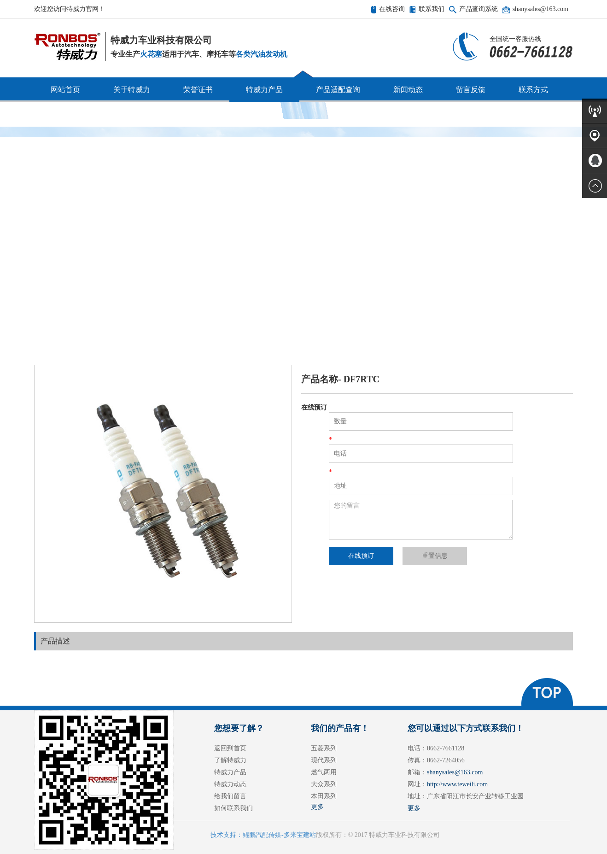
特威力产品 (264, 90)
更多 (317, 806)
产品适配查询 (338, 90)
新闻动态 (408, 90)
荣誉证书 (198, 90)
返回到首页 (230, 748)
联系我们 (431, 9)
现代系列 (324, 760)
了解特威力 (230, 760)
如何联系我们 (233, 808)
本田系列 (324, 796)
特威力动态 (230, 784)
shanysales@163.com (540, 9)
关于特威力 (131, 90)
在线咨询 (392, 9)
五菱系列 (324, 748)
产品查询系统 (478, 9)
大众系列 (324, 784)
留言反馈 (470, 90)
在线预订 (361, 555)
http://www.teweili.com (457, 784)
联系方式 (533, 90)
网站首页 (65, 90)
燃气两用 (324, 772)
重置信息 (435, 555)
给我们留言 (230, 796)
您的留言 (421, 519)
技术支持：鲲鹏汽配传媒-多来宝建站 (263, 834)
